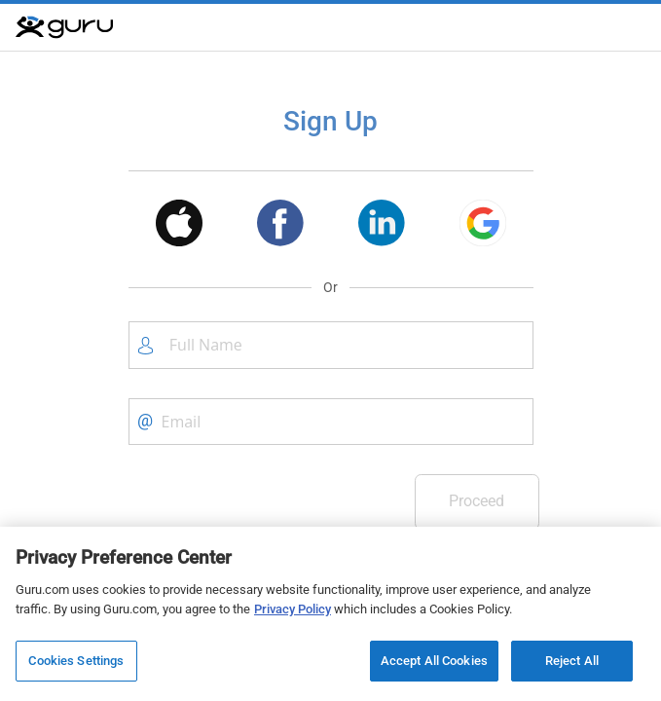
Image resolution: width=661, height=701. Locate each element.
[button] (179, 226)
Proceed (476, 501)
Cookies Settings (76, 660)
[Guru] (64, 27)
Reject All (572, 660)
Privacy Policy (292, 609)
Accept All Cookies (434, 660)
